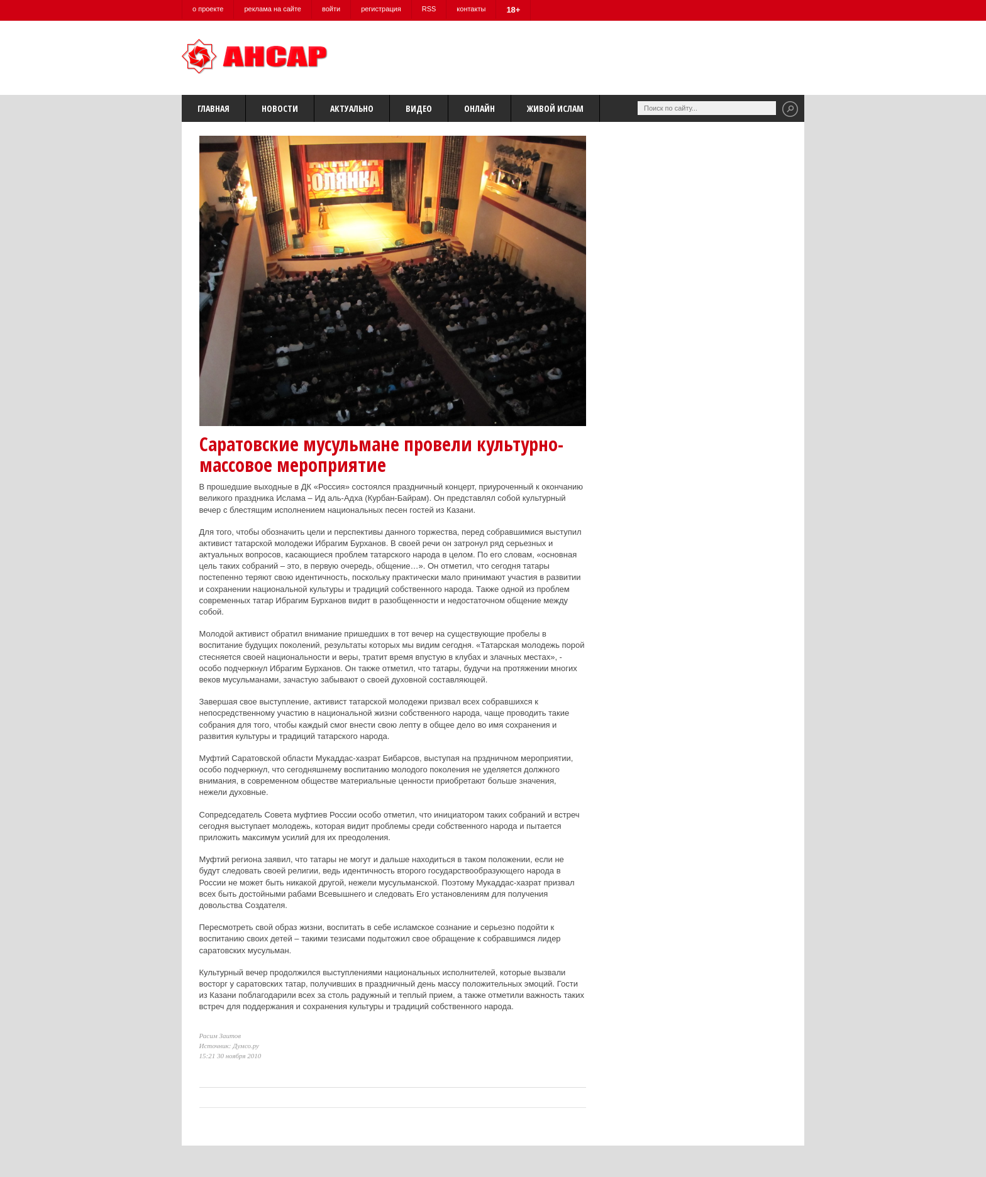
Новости (280, 108)
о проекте (207, 9)
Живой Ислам (555, 108)
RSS (429, 9)
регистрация (381, 9)
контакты (471, 9)
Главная (213, 108)
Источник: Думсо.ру (229, 1045)
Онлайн (479, 108)
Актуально (352, 108)
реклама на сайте (272, 9)
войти (331, 9)
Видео (419, 108)
